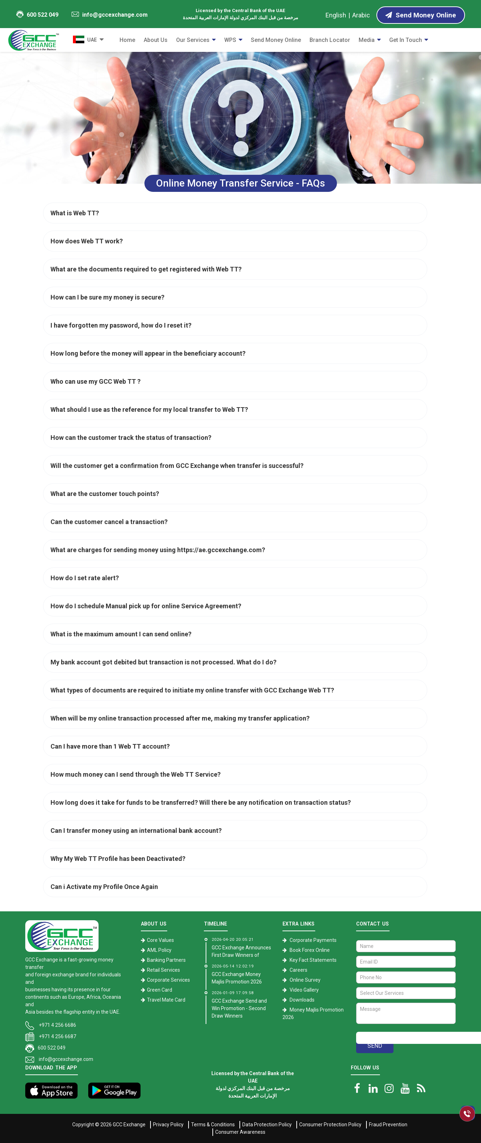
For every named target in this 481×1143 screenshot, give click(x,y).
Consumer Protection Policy (330, 1124)
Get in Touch (405, 40)
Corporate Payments (313, 940)
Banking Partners (166, 960)
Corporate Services (168, 980)
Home (127, 40)
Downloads (302, 1000)
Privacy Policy (168, 1124)
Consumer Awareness (240, 1132)
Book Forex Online (310, 950)
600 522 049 (37, 14)
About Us (156, 40)
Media (367, 40)
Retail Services (163, 970)
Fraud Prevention (388, 1124)
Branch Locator (330, 40)
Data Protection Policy (267, 1124)
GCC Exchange (129, 1124)
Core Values (160, 940)
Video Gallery (304, 990)
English (336, 15)
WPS (230, 40)
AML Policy (159, 950)
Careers (298, 970)
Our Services (193, 40)
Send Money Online (276, 40)
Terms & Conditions (213, 1124)
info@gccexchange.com (110, 14)
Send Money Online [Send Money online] (420, 15)
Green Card (159, 990)
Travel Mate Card (166, 1000)
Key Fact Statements (313, 960)
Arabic (361, 15)
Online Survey (305, 980)
